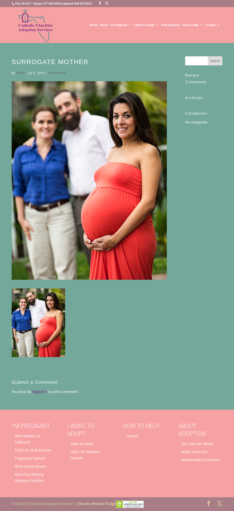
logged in (39, 392)
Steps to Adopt (82, 444)
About (104, 25)
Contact (210, 25)
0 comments (57, 73)
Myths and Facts (194, 452)
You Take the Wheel (197, 444)
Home (94, 25)
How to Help (190, 25)
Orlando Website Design (96, 504)
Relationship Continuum (200, 460)
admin (20, 73)
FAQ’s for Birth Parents (33, 450)
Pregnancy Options (30, 458)
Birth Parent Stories (30, 466)
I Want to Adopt (144, 25)
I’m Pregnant (118, 25)
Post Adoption (170, 25)
